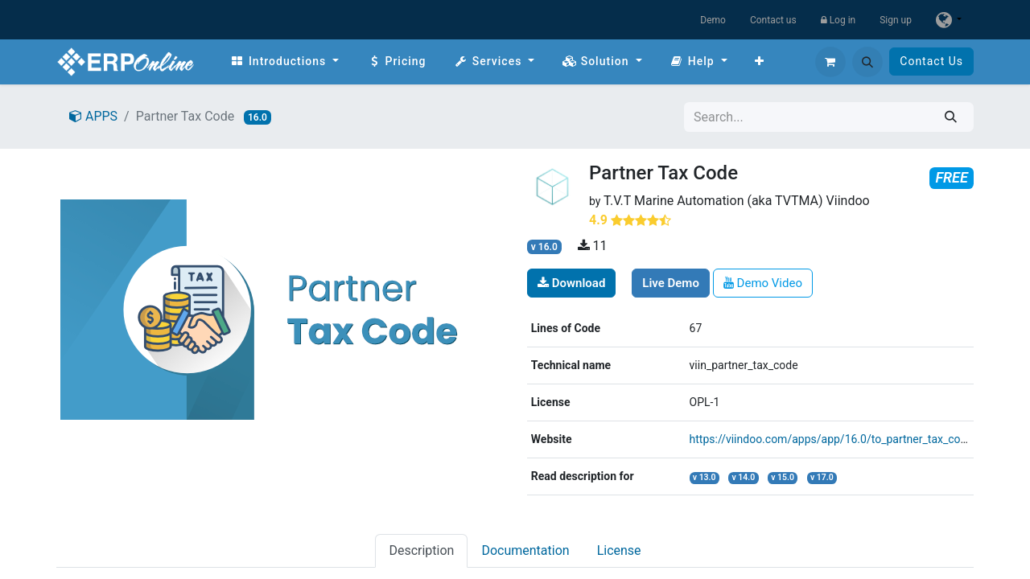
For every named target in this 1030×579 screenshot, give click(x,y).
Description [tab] (421, 550)
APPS (93, 116)
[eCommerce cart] (830, 62)
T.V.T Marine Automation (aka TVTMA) (713, 200)
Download (571, 283)
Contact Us (931, 61)
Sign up (896, 20)
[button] (867, 62)
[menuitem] (284, 61)
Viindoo (848, 200)
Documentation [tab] (525, 550)
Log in (838, 20)
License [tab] (619, 550)
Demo (713, 20)
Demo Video (762, 283)
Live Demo (670, 283)
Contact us (773, 20)
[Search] (951, 117)
